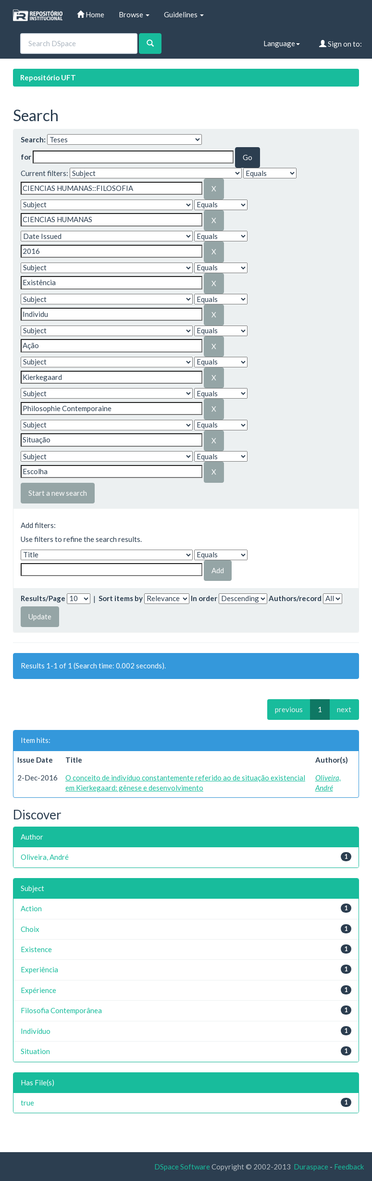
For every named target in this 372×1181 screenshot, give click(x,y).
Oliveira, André (45, 857)
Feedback (349, 1166)
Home (90, 14)
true (27, 1102)
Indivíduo (35, 1031)
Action (31, 908)
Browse (134, 14)
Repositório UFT (48, 77)
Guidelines (184, 14)
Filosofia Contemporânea (61, 1010)
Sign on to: (340, 43)
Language (281, 43)
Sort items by (121, 598)
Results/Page (43, 598)
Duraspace (311, 1166)
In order (204, 598)
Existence (36, 949)
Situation (35, 1051)
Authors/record (295, 598)
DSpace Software (182, 1166)
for (26, 156)
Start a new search (57, 493)
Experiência (39, 969)
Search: (33, 139)
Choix (30, 929)
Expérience (38, 990)
